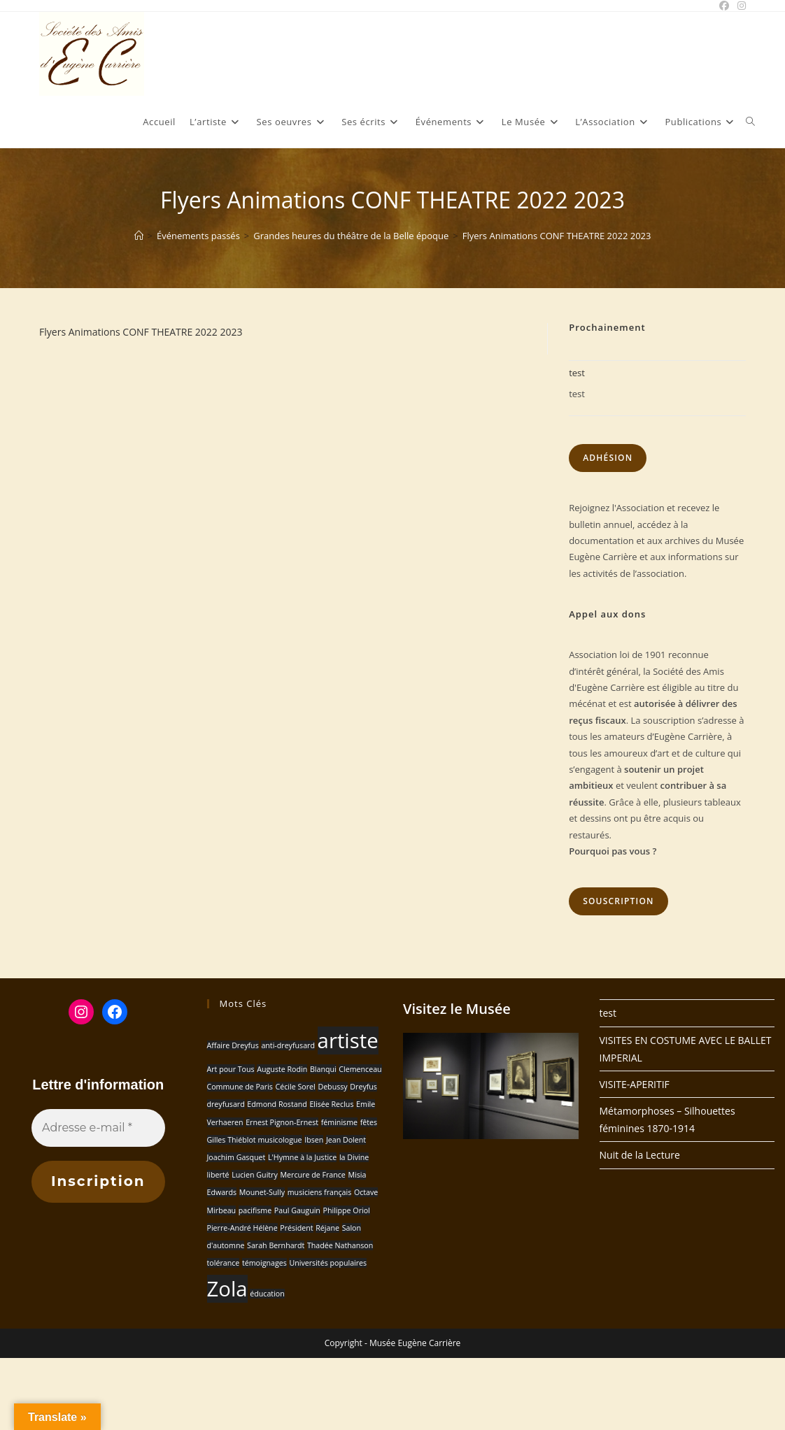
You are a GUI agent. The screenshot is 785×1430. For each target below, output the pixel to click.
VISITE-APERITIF (635, 1084)
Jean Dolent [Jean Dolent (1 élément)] (346, 1140)
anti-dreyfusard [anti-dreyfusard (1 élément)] (288, 1045)
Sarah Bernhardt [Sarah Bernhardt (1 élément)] (275, 1245)
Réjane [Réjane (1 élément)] (327, 1228)
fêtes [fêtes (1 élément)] (368, 1122)
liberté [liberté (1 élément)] (218, 1175)
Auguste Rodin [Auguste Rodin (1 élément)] (282, 1069)
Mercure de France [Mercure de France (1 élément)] (312, 1175)
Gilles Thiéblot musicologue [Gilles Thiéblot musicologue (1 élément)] (254, 1140)
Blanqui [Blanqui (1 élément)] (323, 1069)
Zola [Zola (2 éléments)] (227, 1289)
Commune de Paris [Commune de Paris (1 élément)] (240, 1087)
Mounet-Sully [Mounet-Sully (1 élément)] (262, 1192)
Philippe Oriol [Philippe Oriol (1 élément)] (346, 1210)
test (577, 372)
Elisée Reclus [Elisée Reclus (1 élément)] (331, 1104)
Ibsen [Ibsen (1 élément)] (313, 1140)
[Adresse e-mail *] (98, 1128)
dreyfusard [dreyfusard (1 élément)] (226, 1104)
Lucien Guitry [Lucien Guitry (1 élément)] (255, 1175)
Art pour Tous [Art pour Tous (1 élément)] (231, 1069)
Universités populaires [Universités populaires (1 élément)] (328, 1263)
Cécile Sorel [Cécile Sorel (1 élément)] (296, 1087)
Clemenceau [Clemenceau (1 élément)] (360, 1069)
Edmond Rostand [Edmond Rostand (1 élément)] (276, 1104)
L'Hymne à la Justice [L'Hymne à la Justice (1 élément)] (302, 1157)
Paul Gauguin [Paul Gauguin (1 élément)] (297, 1210)
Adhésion (607, 458)
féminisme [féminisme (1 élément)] (339, 1122)
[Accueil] (138, 235)
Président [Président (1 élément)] (296, 1228)
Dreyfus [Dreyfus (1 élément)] (363, 1087)
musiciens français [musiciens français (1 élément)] (320, 1192)
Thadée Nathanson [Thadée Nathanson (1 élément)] (340, 1245)
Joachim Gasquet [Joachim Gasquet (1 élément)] (236, 1157)
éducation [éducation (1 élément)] (267, 1294)
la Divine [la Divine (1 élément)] (354, 1157)
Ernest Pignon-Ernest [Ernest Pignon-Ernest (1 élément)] (282, 1122)
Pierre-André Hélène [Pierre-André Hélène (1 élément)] (242, 1228)
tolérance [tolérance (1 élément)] (223, 1263)
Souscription (618, 901)
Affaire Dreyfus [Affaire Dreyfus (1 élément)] (233, 1045)
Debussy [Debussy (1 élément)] (332, 1087)
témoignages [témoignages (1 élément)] (264, 1263)
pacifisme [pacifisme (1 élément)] (255, 1210)
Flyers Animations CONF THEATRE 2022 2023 (556, 235)
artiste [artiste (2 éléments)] (348, 1040)
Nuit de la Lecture (640, 1154)
